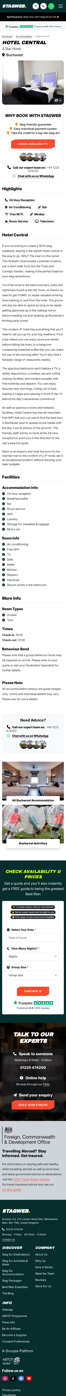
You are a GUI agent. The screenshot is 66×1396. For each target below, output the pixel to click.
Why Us (40, 1261)
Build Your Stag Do (33, 1104)
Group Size (18, 967)
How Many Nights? (23, 948)
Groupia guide (11, 1189)
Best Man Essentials (15, 1287)
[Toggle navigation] (60, 6)
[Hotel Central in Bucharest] (33, 82)
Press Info (8, 1322)
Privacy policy (11, 1390)
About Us (41, 1254)
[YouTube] (29, 1378)
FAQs (46, 1084)
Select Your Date (21, 929)
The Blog (8, 1293)
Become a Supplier (14, 1335)
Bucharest (7, 36)
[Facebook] (21, 1378)
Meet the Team (44, 1273)
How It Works (44, 1267)
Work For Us (43, 1286)
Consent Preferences (16, 1341)
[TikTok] (13, 1378)
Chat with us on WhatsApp (33, 176)
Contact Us (8, 1239)
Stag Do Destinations (16, 1254)
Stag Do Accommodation (13, 1272)
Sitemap (7, 1309)
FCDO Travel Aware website (31, 1179)
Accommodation (24, 36)
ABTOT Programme (14, 1316)
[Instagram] (5, 1378)
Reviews (40, 1280)
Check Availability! (33, 143)
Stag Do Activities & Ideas (15, 1262)
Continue (33, 991)
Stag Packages (12, 1280)
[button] (43, 6)
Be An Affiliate (11, 1328)
